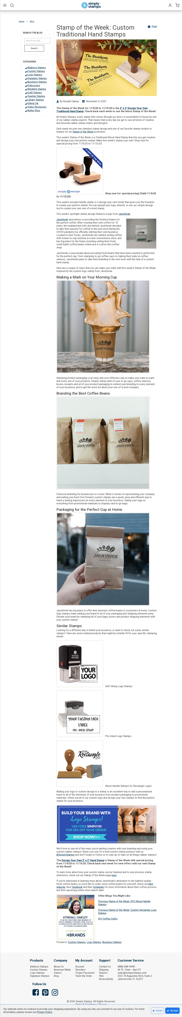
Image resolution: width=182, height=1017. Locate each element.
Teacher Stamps (36, 96)
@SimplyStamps (65, 854)
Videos (58, 972)
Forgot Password (84, 972)
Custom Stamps (36, 71)
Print (154, 26)
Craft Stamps (35, 92)
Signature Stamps (37, 78)
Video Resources (37, 106)
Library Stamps (36, 99)
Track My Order (83, 975)
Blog (56, 975)
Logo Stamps (35, 74)
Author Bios (34, 110)
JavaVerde (124, 213)
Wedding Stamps (37, 89)
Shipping (103, 969)
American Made (62, 969)
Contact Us (105, 966)
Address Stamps (37, 67)
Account (79, 966)
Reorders (80, 969)
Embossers (34, 85)
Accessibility (106, 979)
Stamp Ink (33, 103)
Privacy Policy (44, 1012)
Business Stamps (37, 81)
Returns (103, 972)
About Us (59, 966)
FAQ (101, 975)
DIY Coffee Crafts (107, 918)
